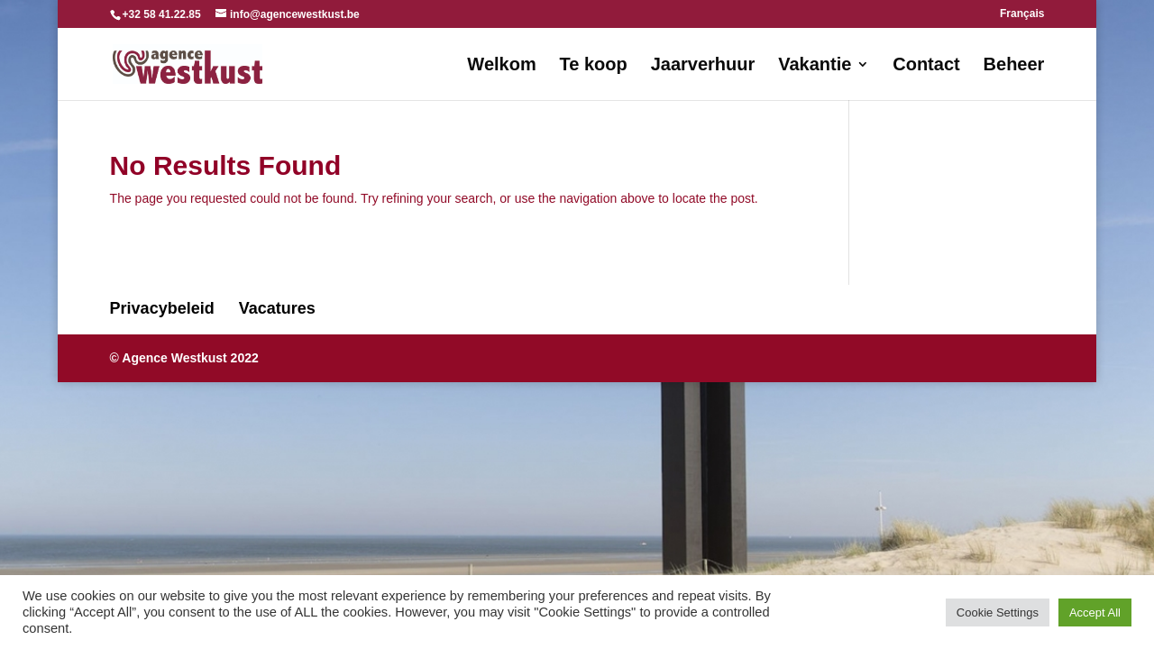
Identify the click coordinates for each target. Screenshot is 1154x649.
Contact (926, 66)
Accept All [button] (1095, 612)
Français (1022, 14)
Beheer (1014, 66)
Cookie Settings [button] (998, 612)
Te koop (593, 66)
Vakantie (814, 66)
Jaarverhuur (703, 66)
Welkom (501, 66)
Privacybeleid (162, 308)
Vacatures (277, 308)
